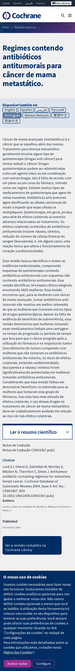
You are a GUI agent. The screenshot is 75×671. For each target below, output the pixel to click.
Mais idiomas (61, 3)
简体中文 (11, 121)
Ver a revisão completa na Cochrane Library (25, 547)
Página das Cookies (17, 652)
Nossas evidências (25, 27)
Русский (57, 110)
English (6, 3)
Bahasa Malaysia (37, 115)
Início (6, 27)
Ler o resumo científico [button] (33, 432)
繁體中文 (60, 115)
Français (40, 3)
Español (17, 3)
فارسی (29, 3)
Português (12, 115)
